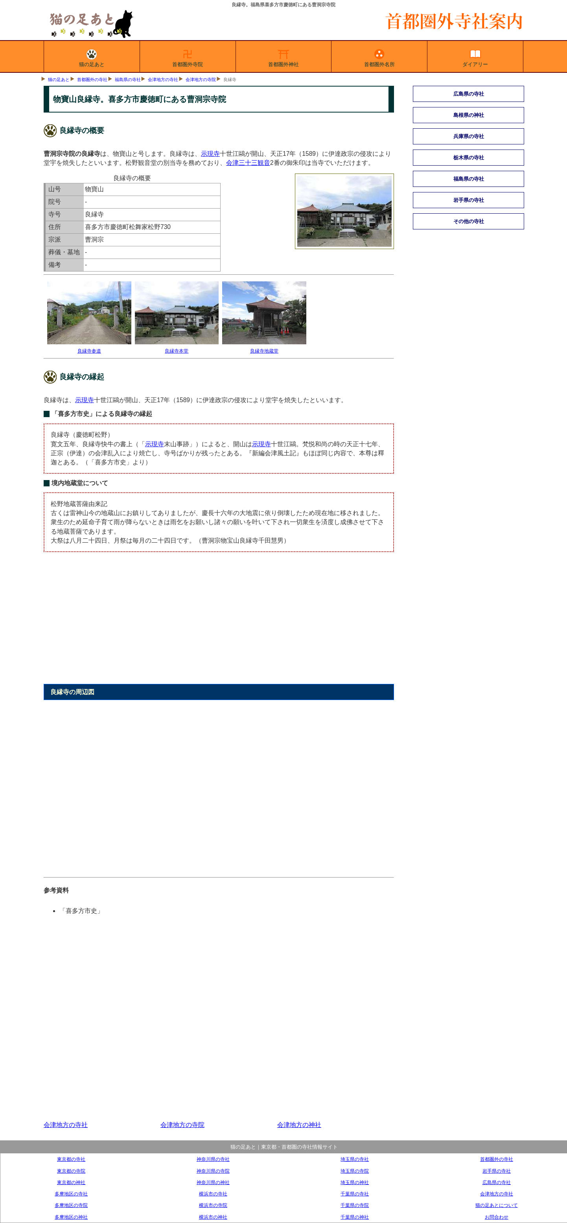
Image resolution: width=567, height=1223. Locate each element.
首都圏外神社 (283, 56)
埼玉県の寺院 (355, 1170)
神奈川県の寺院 (213, 1170)
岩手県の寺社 (468, 200)
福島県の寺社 (128, 79)
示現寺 (210, 153)
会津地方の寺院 (201, 79)
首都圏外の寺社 (92, 79)
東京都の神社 (71, 1182)
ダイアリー (475, 56)
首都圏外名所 (379, 56)
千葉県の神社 (355, 1216)
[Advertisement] (219, 622)
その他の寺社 (468, 221)
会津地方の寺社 (163, 79)
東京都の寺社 (71, 1159)
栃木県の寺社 (468, 158)
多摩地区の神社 (71, 1216)
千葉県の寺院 (355, 1205)
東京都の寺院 (71, 1170)
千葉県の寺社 (355, 1193)
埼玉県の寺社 (355, 1159)
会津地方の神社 (299, 1124)
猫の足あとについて (496, 1205)
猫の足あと (92, 56)
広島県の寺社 (468, 94)
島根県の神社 (468, 115)
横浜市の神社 (213, 1216)
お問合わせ (496, 1216)
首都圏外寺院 (187, 56)
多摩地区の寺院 (71, 1205)
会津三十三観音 (248, 162)
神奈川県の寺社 (213, 1159)
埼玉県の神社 (355, 1182)
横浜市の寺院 (213, 1205)
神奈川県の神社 (213, 1182)
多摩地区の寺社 (71, 1193)
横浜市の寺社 (213, 1193)
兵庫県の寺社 (468, 136)
